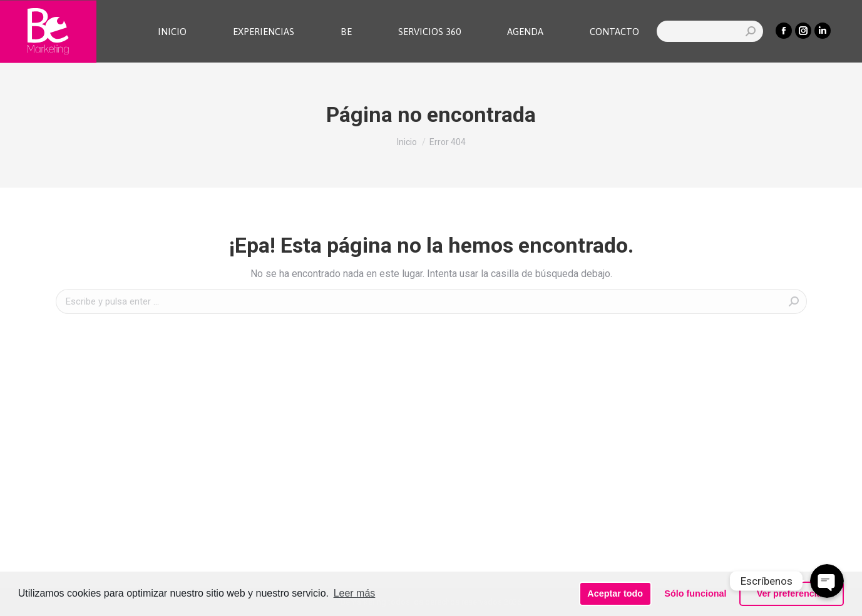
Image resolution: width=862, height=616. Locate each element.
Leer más (355, 593)
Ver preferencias (792, 593)
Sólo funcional (695, 593)
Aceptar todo (615, 593)
